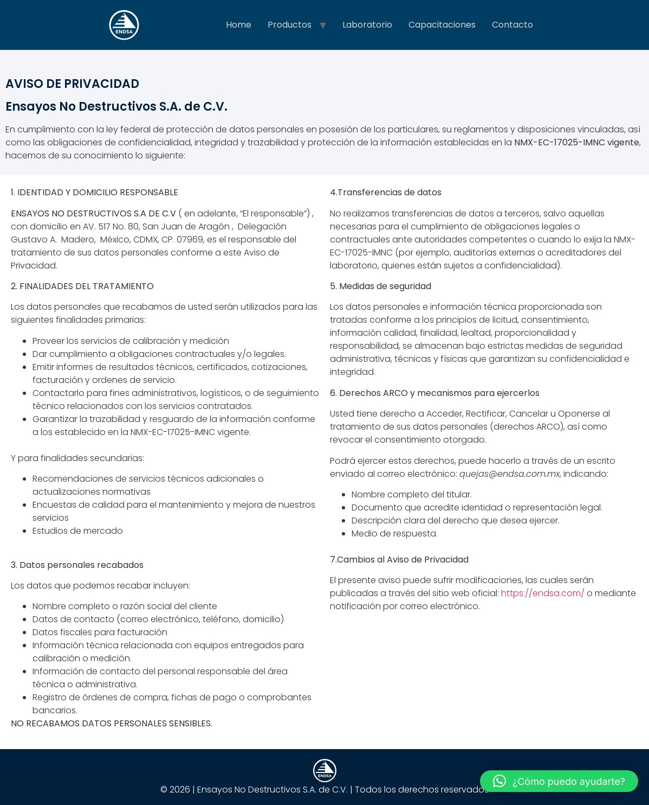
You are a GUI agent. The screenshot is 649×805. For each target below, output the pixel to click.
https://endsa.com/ (543, 593)
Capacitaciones (442, 24)
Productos (289, 24)
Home (238, 24)
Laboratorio (367, 24)
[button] (559, 781)
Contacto (512, 24)
